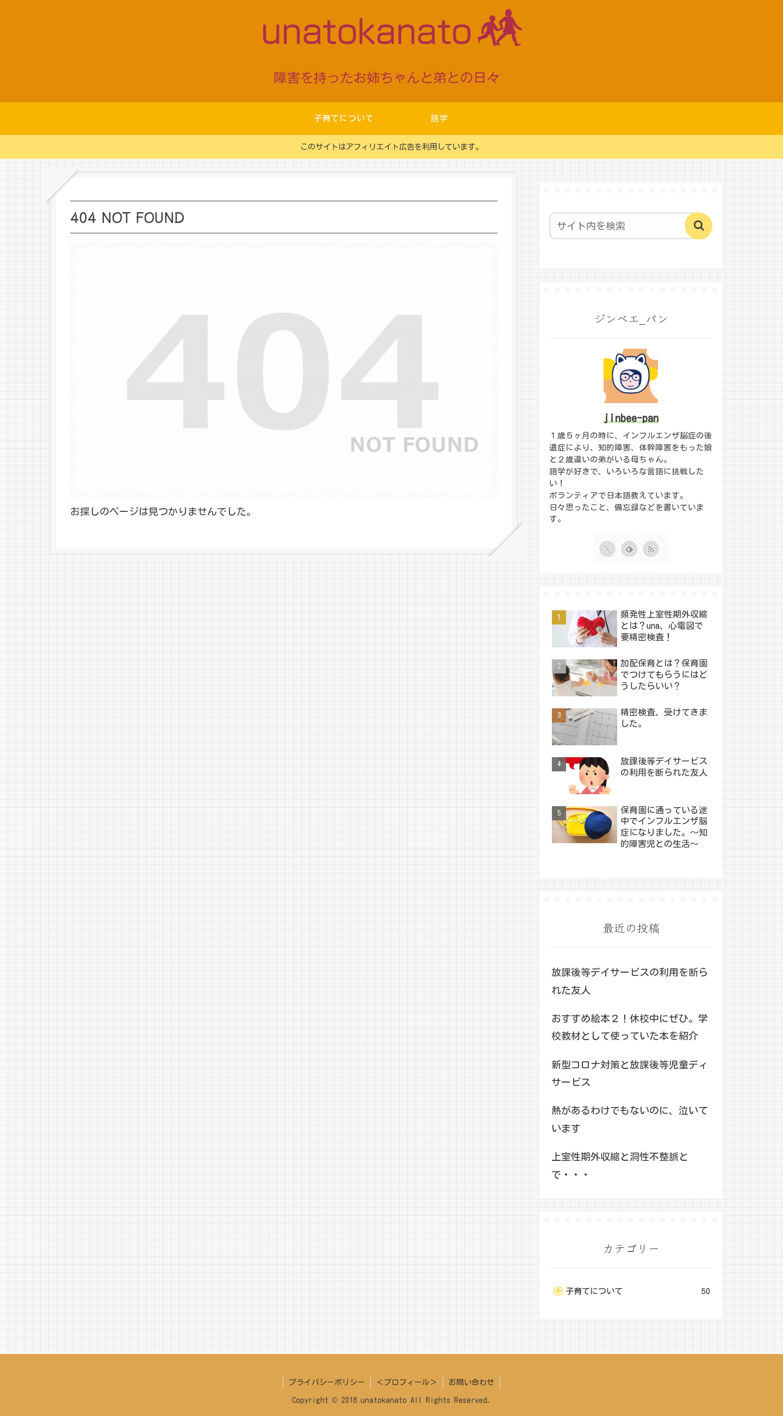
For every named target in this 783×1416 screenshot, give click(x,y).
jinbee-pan (630, 418)
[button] (698, 225)
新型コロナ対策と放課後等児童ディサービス (629, 1073)
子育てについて (638, 1291)
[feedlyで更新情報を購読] (629, 548)
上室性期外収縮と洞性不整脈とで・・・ (619, 1165)
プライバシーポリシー (327, 1382)
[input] (624, 225)
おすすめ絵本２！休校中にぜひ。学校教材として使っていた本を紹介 (629, 1027)
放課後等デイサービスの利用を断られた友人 (629, 980)
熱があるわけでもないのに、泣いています (629, 1119)
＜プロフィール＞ (406, 1382)
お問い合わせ (471, 1382)
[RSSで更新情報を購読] (650, 548)
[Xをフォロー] (607, 548)
